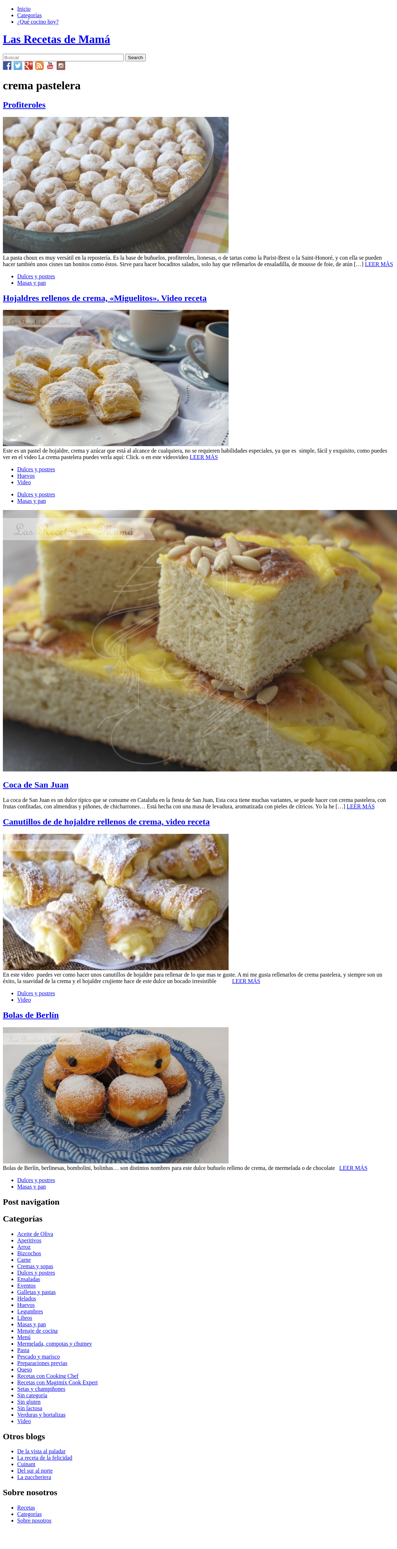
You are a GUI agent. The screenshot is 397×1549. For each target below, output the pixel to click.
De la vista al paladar (41, 1451)
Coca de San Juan (35, 784)
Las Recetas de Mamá (56, 39)
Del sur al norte (35, 1471)
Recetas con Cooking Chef (47, 1376)
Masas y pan (31, 283)
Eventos (26, 1286)
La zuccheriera (34, 1477)
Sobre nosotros (34, 1520)
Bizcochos (29, 1253)
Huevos (26, 476)
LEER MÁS (379, 264)
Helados (26, 1298)
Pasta (23, 1350)
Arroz (23, 1247)
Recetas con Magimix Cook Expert (57, 1382)
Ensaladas (28, 1279)
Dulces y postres (36, 276)
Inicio (23, 9)
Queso (24, 1369)
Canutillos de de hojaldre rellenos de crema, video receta (106, 821)
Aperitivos (29, 1240)
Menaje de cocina (37, 1331)
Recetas (26, 1508)
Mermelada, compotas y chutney (54, 1344)
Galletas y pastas (36, 1292)
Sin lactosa (29, 1408)
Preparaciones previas (42, 1363)
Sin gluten (28, 1402)
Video (24, 482)
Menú (23, 1337)
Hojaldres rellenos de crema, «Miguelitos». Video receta (105, 298)
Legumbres (30, 1311)
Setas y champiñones (41, 1389)
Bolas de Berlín (31, 1015)
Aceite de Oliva (35, 1234)
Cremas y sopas (35, 1266)
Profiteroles (24, 104)
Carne (24, 1260)
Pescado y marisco (38, 1357)
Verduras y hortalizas (41, 1415)
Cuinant (26, 1464)
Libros (24, 1318)
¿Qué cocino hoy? (38, 22)
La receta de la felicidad (44, 1458)
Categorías (29, 15)
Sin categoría (32, 1395)
